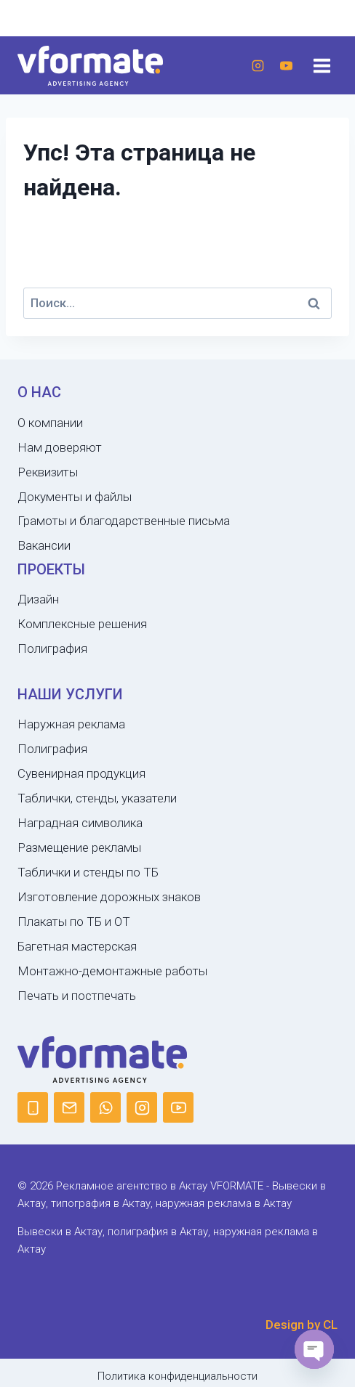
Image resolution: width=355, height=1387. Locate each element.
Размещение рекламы (79, 847)
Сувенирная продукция (81, 773)
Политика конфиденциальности (177, 1376)
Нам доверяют (59, 447)
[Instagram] (257, 65)
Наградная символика (80, 822)
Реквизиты (47, 472)
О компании (50, 422)
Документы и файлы (74, 496)
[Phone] (32, 1107)
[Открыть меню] (322, 65)
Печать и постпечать (76, 995)
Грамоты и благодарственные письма (123, 520)
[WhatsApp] (105, 1107)
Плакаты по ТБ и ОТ (73, 921)
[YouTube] (286, 65)
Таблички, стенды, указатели (97, 798)
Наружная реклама (71, 724)
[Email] (69, 1107)
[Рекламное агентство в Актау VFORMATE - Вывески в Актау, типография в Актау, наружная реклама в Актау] (90, 66)
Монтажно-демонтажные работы (112, 971)
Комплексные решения (82, 624)
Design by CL (302, 1324)
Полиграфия (52, 648)
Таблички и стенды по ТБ (88, 872)
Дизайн (38, 599)
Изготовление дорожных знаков (109, 897)
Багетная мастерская (77, 946)
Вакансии (44, 545)
